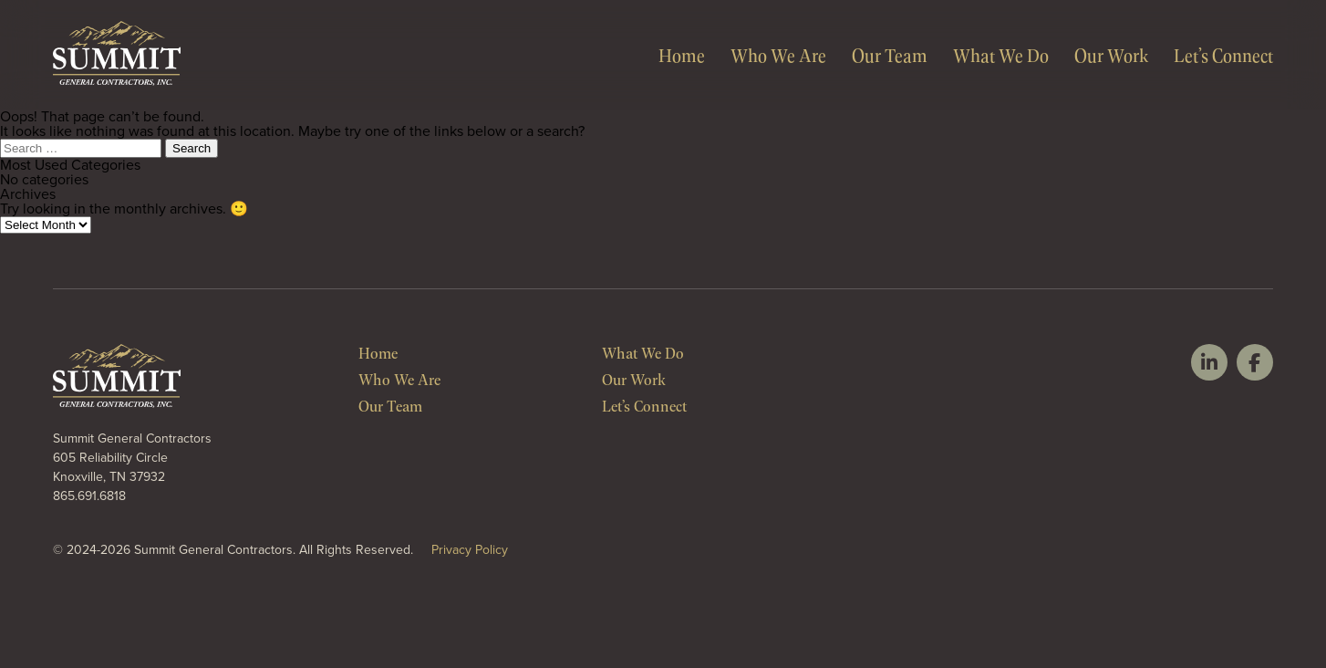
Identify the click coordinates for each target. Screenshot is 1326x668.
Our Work (1111, 55)
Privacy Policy (469, 549)
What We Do (1001, 55)
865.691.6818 (89, 496)
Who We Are (778, 55)
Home (681, 55)
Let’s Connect (1223, 55)
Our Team (889, 55)
